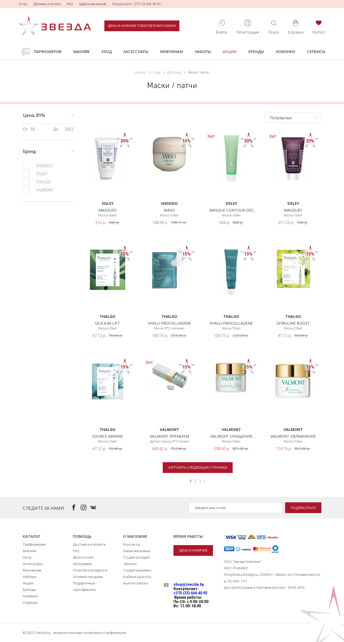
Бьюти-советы (135, 583)
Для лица (174, 72)
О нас (23, 4)
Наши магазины (137, 550)
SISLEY (35, 173)
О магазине (135, 536)
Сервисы (316, 51)
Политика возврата (90, 570)
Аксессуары (135, 51)
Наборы (203, 51)
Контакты (131, 544)
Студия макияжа (137, 570)
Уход (106, 51)
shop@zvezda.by (188, 584)
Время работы (188, 536)
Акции (229, 51)
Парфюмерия (47, 51)
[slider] (23, 123)
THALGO (37, 181)
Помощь (82, 536)
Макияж (81, 51)
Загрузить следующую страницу (197, 467)
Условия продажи (88, 576)
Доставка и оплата (47, 4)
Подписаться (303, 508)
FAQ (70, 4)
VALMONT (38, 190)
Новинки (285, 51)
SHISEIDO (38, 165)
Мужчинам (171, 51)
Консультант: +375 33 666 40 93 (136, 4)
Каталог (140, 72)
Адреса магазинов (92, 4)
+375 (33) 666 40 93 (190, 593)
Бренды (256, 51)
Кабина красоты (137, 576)
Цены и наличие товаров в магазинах (142, 25)
